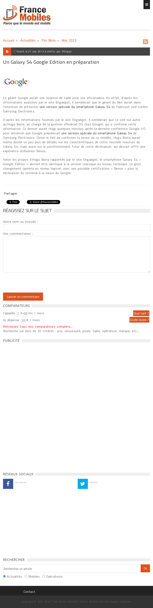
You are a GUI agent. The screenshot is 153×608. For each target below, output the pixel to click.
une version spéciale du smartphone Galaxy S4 (76, 106)
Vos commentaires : (18, 233)
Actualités (28, 40)
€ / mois (33, 320)
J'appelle (9, 313)
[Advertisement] (33, 406)
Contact (29, 591)
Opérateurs (54, 576)
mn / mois (36, 313)
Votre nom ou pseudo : (20, 221)
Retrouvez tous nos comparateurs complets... (38, 326)
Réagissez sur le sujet (27, 210)
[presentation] (37, 283)
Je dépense (12, 320)
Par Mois (49, 40)
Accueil (8, 40)
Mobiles (34, 576)
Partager (10, 193)
